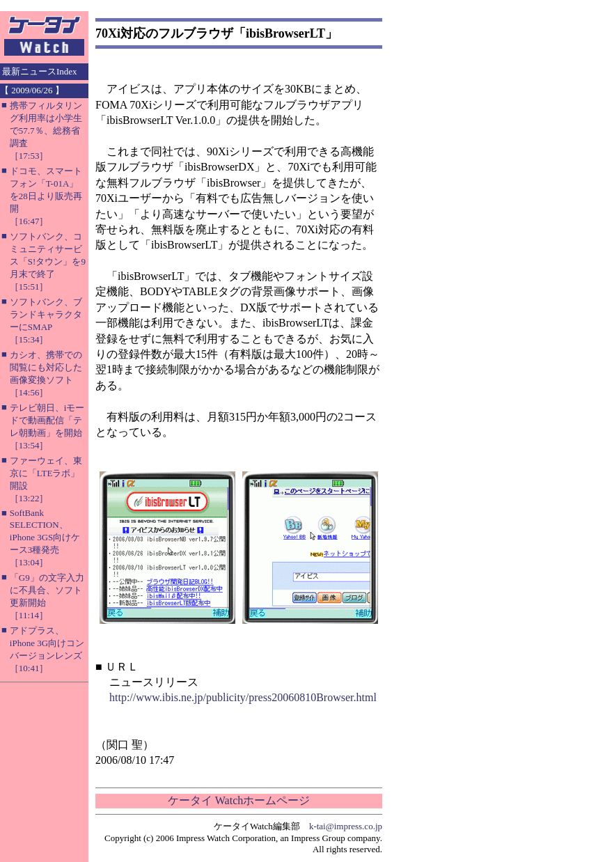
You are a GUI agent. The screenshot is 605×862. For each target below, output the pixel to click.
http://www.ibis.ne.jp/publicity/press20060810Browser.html (243, 697)
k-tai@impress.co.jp (345, 826)
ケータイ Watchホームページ (239, 800)
